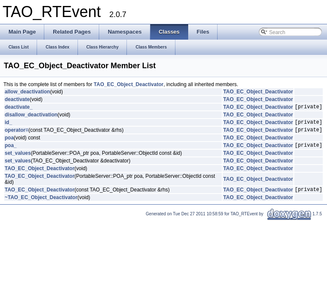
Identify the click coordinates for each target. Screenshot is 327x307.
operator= (17, 133)
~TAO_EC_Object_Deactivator (41, 204)
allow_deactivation (27, 92)
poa (9, 142)
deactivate (17, 99)
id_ (8, 124)
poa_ (11, 150)
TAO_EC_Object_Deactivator (129, 84)
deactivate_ (18, 108)
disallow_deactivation (31, 116)
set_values (18, 158)
